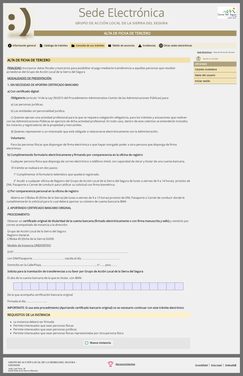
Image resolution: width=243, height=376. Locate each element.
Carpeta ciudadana (206, 69)
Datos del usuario (205, 75)
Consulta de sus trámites (90, 45)
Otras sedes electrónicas (178, 45)
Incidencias (149, 45)
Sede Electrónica (204, 52)
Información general (24, 45)
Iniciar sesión (202, 81)
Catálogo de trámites (56, 45)
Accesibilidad (201, 365)
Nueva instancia (98, 343)
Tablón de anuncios (123, 45)
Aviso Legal (216, 365)
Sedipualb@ (230, 365)
